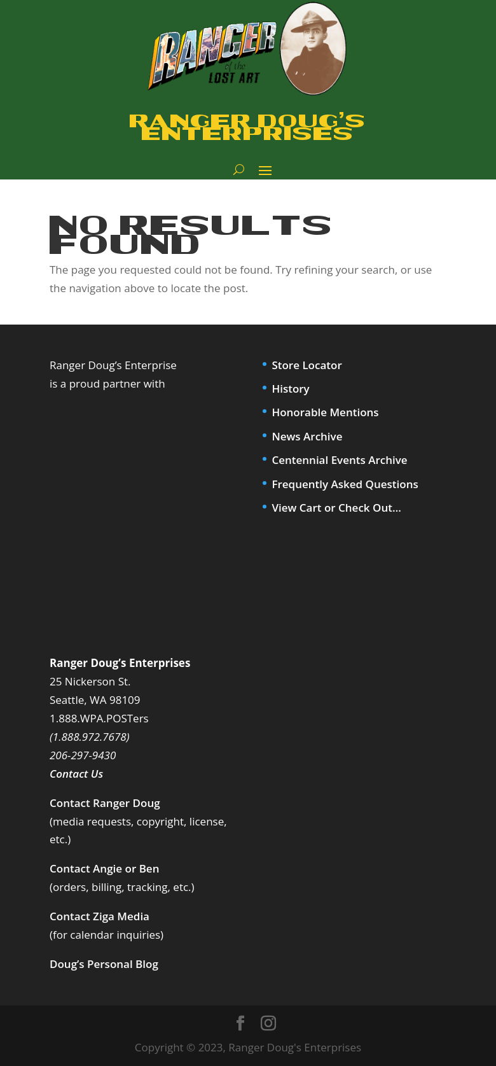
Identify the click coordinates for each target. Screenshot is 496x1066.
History (290, 388)
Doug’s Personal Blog (104, 964)
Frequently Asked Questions (345, 484)
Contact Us (76, 773)
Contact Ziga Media (99, 916)
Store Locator (306, 365)
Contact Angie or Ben (104, 868)
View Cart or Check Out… (336, 507)
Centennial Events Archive (339, 459)
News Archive (307, 436)
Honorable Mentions (325, 412)
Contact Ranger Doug (105, 803)
